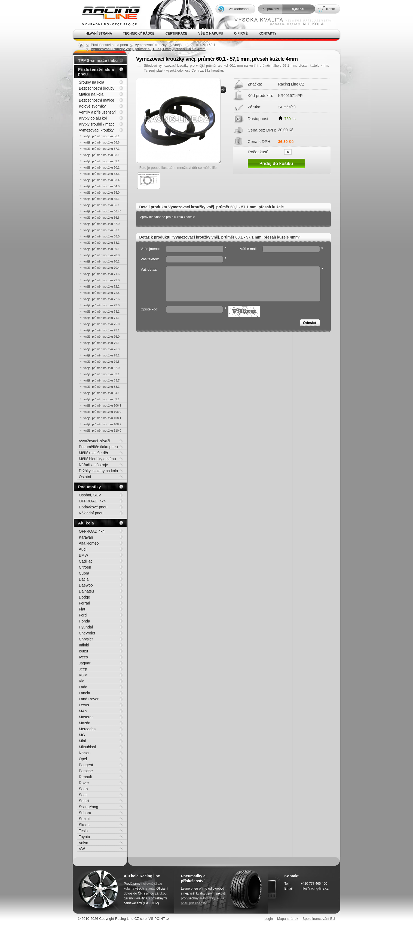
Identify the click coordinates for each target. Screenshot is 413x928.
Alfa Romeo (89, 543)
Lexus (84, 705)
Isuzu (83, 651)
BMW (83, 555)
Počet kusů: (259, 151)
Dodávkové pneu (93, 507)
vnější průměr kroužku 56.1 (102, 136)
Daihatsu (86, 591)
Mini (82, 741)
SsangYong (88, 807)
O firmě (241, 33)
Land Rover (89, 699)
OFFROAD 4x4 (92, 531)
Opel (83, 759)
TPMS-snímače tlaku (98, 60)
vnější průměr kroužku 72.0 (102, 280)
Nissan (85, 753)
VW (82, 849)
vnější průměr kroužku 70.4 (102, 267)
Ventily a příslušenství (97, 112)
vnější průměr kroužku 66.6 (102, 217)
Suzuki (84, 819)
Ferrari (84, 603)
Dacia (84, 579)
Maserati (86, 717)
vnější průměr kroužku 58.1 (102, 155)
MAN (83, 711)
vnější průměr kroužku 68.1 (102, 242)
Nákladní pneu (91, 513)
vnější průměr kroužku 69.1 (102, 249)
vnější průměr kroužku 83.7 (102, 380)
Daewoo (86, 585)
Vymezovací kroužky (96, 130)
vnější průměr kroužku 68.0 (102, 236)
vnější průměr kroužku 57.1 (102, 148)
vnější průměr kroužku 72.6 (102, 299)
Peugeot (86, 765)
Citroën (85, 567)
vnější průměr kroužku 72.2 (102, 286)
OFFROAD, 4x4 (92, 501)
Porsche (86, 771)
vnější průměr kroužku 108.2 (102, 424)
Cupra (84, 573)
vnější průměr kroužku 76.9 (102, 349)
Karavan (86, 537)
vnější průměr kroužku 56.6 (102, 142)
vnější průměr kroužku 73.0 (102, 305)
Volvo (83, 843)
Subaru (85, 813)
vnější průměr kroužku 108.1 (102, 418)
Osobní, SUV (90, 495)
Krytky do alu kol (93, 118)
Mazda (84, 723)
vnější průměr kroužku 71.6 (102, 274)
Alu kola (86, 523)
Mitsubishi (87, 747)
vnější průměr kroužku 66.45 (102, 211)
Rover (84, 783)
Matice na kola (91, 94)
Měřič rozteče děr (93, 453)
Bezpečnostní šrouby (97, 88)
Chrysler (86, 639)
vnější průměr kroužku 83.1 (102, 386)
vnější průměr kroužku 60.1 (102, 167)
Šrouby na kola (91, 82)
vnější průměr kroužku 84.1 (102, 393)
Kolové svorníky (92, 106)
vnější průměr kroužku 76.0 (102, 336)
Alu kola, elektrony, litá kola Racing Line (107, 14)
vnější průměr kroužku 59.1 (102, 161)
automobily (207, 898)
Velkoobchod (239, 9)
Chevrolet (87, 633)
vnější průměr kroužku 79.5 (102, 361)
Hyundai (86, 627)
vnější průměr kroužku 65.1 (102, 198)
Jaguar (85, 663)
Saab (83, 789)
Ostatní (85, 477)
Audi (83, 549)
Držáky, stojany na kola (98, 471)
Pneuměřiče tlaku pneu (98, 447)
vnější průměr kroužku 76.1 (102, 342)
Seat (83, 795)
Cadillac (86, 561)
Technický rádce (139, 33)
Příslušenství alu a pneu (96, 71)
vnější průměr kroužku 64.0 (102, 186)
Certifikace (177, 33)
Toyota (84, 837)
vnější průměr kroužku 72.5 (102, 292)
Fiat (82, 609)
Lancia (84, 693)
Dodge (84, 597)
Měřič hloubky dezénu (97, 459)
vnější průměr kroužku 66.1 (102, 205)
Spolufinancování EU (318, 919)
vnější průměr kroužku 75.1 (102, 330)
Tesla (83, 831)
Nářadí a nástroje (93, 465)
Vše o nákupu (210, 33)
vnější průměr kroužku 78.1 (102, 355)
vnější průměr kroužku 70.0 (102, 255)
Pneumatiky (89, 486)
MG (82, 735)
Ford (83, 615)
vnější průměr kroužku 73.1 (102, 311)
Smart (84, 801)
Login (268, 919)
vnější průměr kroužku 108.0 (102, 411)
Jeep (83, 669)
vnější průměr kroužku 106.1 (102, 405)
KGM (83, 675)
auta (151, 888)
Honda (84, 621)
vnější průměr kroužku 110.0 (102, 430)
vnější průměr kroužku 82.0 (102, 368)
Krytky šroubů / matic (97, 124)
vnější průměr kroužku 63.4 (102, 180)
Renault (85, 777)
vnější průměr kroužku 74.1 (102, 317)
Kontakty (268, 33)
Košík (330, 9)
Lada (83, 687)
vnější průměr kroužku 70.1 (102, 261)
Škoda (84, 825)
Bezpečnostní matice (96, 100)
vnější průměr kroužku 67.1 (102, 230)
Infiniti (84, 645)
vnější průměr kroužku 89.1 (102, 399)
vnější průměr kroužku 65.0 (102, 192)
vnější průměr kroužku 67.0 (102, 223)
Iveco (83, 657)
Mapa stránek (287, 919)
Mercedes (87, 729)
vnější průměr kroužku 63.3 (102, 173)
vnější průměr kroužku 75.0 (102, 324)
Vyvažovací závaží (94, 441)
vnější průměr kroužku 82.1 (102, 374)
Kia (81, 681)
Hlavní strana (99, 33)
